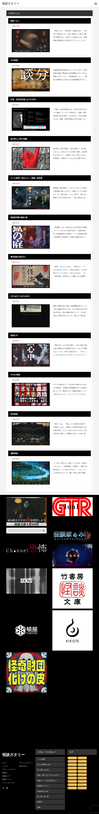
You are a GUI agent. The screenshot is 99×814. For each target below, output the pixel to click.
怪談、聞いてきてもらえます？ (48, 774)
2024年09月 (82, 761)
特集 (38, 803)
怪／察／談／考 (42, 794)
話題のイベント (7, 779)
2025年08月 (72, 781)
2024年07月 (82, 758)
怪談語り (5, 772)
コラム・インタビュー (9, 769)
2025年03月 (82, 771)
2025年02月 (72, 771)
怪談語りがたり (42, 784)
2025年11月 (82, 784)
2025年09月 (82, 781)
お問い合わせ (23, 766)
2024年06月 (72, 758)
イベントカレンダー (8, 783)
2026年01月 (82, 788)
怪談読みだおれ (42, 789)
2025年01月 (82, 768)
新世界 (39, 798)
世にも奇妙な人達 (43, 764)
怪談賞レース (6, 776)
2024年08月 (72, 761)
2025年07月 (82, 778)
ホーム (4, 763)
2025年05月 (82, 774)
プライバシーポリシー (26, 763)
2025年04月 (72, 774)
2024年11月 (82, 764)
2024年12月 (72, 768)
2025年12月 (72, 788)
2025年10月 (72, 784)
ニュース (5, 766)
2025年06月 (72, 778)
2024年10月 (72, 764)
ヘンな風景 (41, 759)
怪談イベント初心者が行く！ (47, 779)
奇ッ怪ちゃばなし (43, 769)
